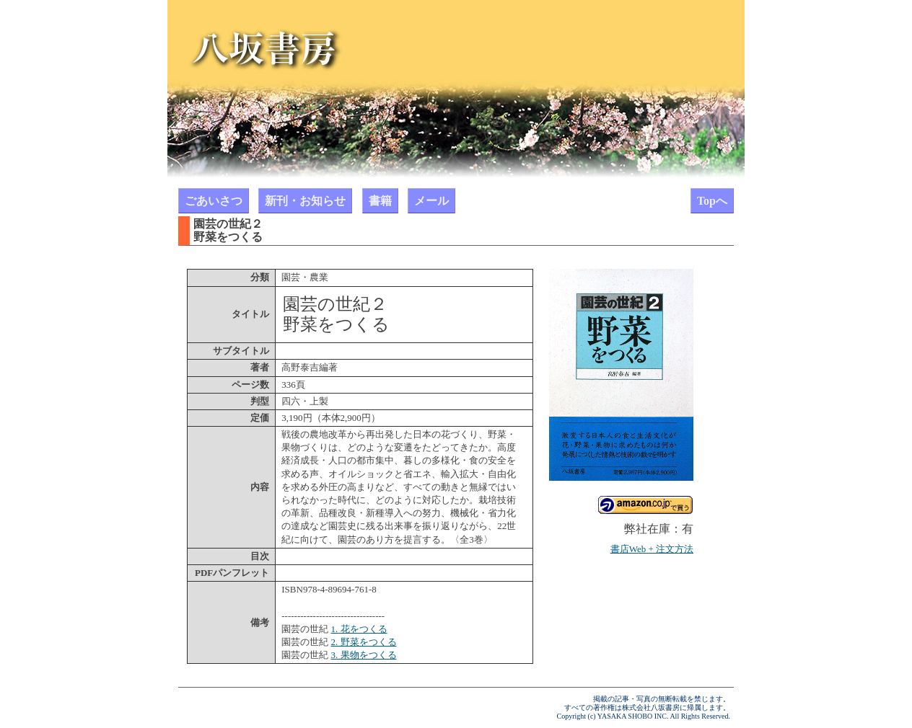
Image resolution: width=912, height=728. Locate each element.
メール (431, 201)
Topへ (712, 201)
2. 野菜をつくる (364, 641)
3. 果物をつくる (364, 654)
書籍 (380, 201)
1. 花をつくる (359, 628)
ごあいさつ (213, 201)
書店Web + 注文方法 (651, 548)
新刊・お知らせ (305, 201)
